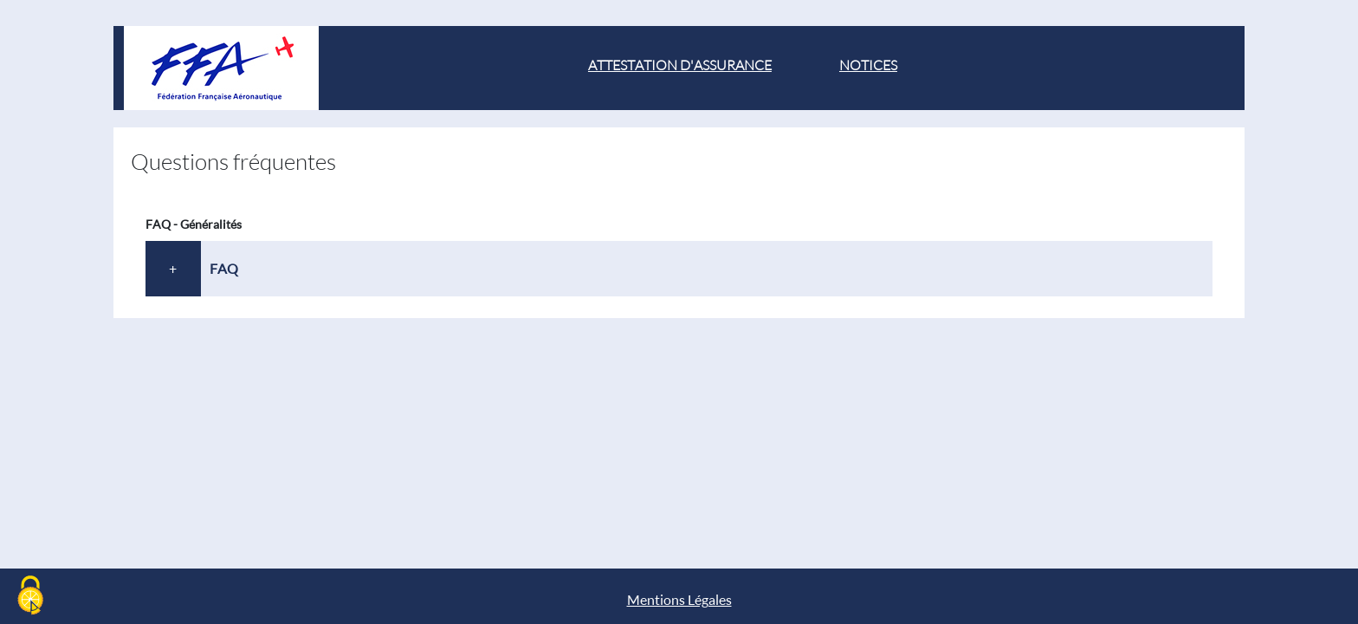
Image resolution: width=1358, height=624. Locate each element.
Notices (868, 64)
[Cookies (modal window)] (30, 595)
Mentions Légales (679, 599)
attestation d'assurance (680, 64)
